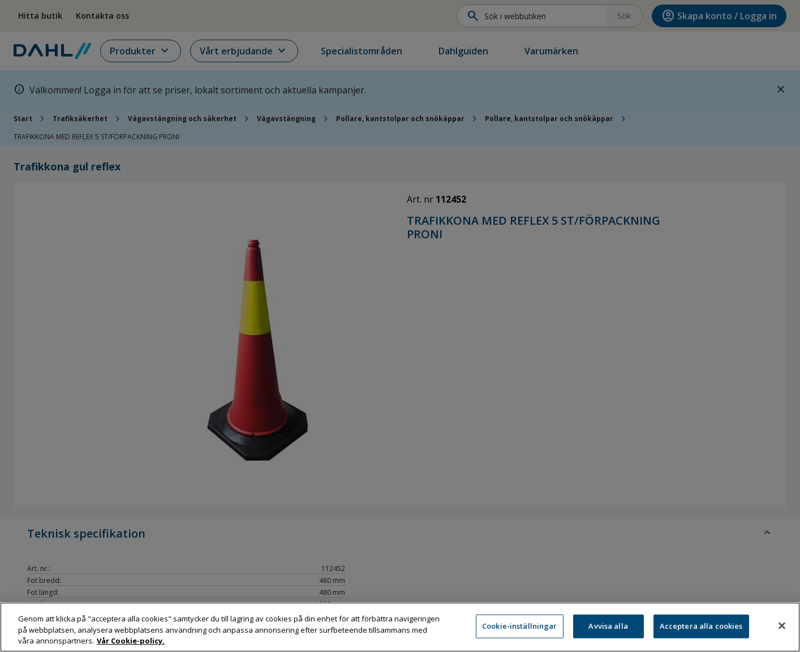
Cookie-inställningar (519, 630)
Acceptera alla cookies (701, 630)
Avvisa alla (607, 630)
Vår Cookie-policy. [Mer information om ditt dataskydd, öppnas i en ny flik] (131, 645)
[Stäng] (781, 629)
